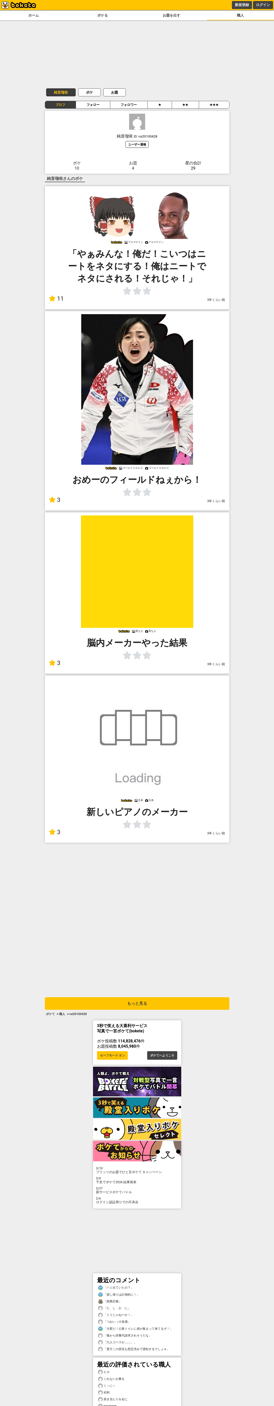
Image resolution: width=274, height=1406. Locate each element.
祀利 (104, 1392)
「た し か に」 (114, 1308)
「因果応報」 (110, 1301)
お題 (114, 92)
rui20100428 (78, 1014)
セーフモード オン (112, 1055)
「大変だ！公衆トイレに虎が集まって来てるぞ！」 (135, 1328)
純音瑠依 (61, 92)
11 (56, 298)
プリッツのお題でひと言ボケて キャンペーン (137, 1170)
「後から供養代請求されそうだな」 (125, 1335)
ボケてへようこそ (162, 1055)
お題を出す (171, 15)
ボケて (50, 1014)
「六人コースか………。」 (117, 1342)
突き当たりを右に (113, 1399)
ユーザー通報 (137, 144)
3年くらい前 (216, 300)
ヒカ (104, 1372)
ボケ (89, 92)
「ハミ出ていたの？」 (116, 1287)
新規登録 (242, 5)
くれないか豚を (111, 1379)
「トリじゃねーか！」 (116, 1315)
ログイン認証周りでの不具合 (137, 1200)
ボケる (102, 15)
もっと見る (137, 1003)
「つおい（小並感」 (114, 1321)
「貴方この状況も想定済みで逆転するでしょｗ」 (134, 1349)
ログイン (263, 5)
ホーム (33, 15)
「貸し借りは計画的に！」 (119, 1294)
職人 (240, 15)
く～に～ (107, 1385)
